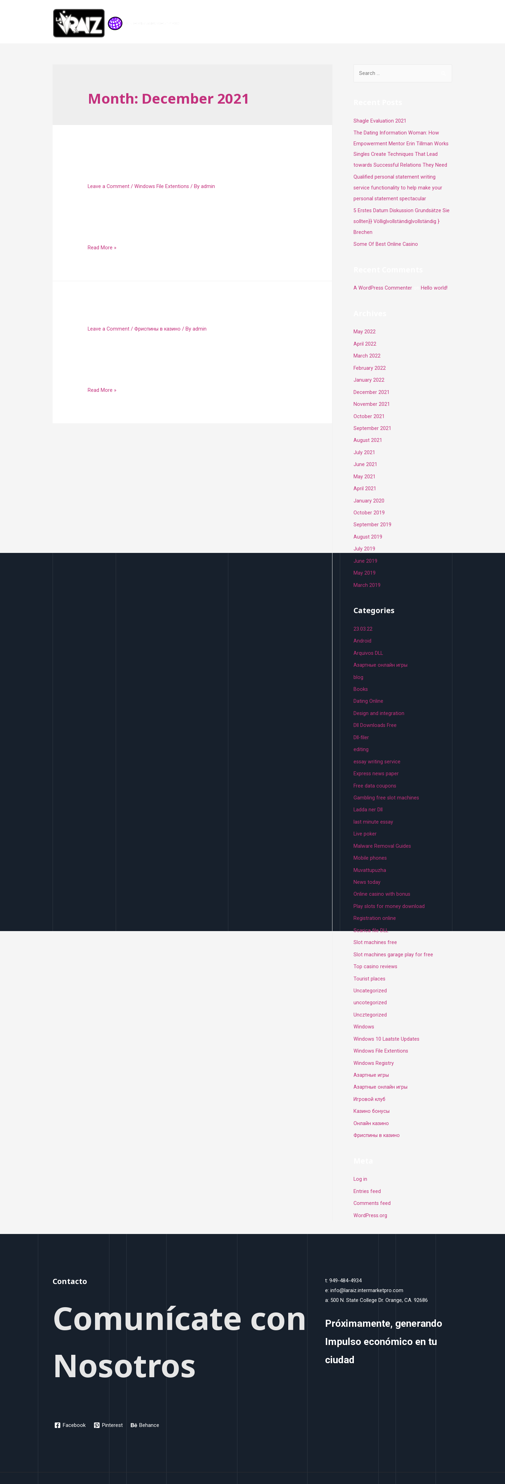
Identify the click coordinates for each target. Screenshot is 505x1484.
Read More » (102, 247)
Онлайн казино (372, 1105)
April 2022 (365, 341)
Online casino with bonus (382, 881)
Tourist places (370, 964)
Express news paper (377, 763)
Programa (403, 23)
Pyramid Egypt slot (137, 316)
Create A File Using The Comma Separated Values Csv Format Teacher (185, 167)
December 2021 (372, 388)
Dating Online (368, 691)
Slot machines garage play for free (393, 940)
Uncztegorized (370, 999)
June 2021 (365, 459)
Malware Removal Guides (382, 833)
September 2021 (372, 424)
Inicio (375, 23)
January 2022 (369, 376)
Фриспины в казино (159, 329)
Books (361, 680)
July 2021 (364, 447)
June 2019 (365, 553)
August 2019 (368, 530)
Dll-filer (361, 727)
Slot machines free (375, 928)
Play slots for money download (389, 892)
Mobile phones (370, 845)
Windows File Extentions (163, 186)
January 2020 (369, 494)
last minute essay (374, 810)
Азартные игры (372, 1058)
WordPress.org (371, 1196)
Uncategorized (370, 975)
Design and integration (379, 703)
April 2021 (365, 482)
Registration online (375, 904)
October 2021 (369, 412)
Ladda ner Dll (368, 798)
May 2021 (365, 471)
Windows (364, 1011)
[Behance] (146, 1406)
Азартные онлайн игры (381, 1070)
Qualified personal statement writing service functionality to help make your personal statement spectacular (398, 186)
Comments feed (372, 1184)
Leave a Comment (109, 186)
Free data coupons (375, 774)
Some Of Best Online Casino (386, 242)
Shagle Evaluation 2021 (380, 121)
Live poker (365, 822)
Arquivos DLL (369, 644)
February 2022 (370, 364)
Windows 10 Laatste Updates (387, 1022)
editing (361, 739)
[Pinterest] (109, 1406)
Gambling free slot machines (387, 786)
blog (358, 668)
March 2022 (367, 352)
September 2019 (372, 518)
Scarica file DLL (371, 916)
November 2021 (372, 400)
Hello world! (435, 285)
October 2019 (369, 506)
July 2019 (364, 542)
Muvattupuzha (370, 857)
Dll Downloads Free (375, 715)
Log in (361, 1161)
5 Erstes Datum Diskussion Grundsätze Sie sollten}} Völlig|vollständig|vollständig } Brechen (403, 219)
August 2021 (368, 435)
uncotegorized (370, 987)
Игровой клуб (370, 1082)
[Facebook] (70, 1406)
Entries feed (367, 1173)
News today (367, 869)
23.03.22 (363, 621)
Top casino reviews (376, 952)
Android (362, 633)
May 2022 (365, 329)
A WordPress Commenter (383, 285)
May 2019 (365, 565)
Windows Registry (374, 1046)
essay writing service (378, 751)
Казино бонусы (372, 1093)
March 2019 (367, 577)
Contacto (436, 23)
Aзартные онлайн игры (381, 656)
